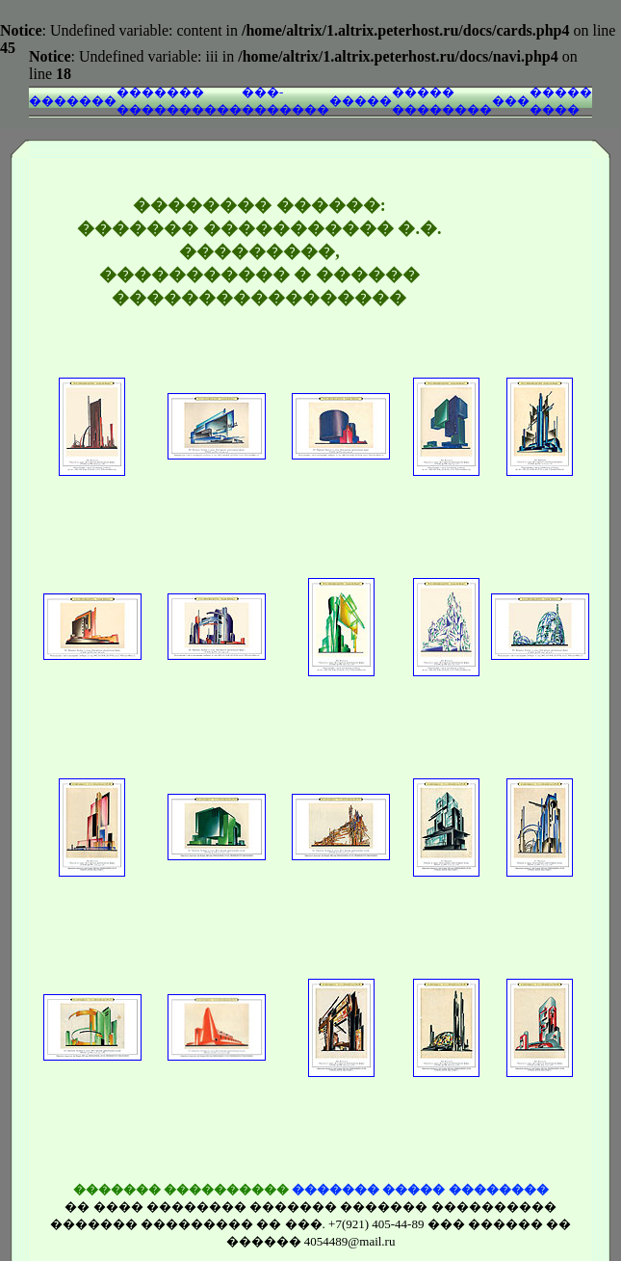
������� (72, 100)
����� (360, 100)
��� (511, 100)
